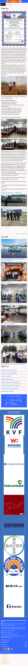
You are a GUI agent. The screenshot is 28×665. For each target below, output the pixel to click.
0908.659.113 (14, 404)
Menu (3, 4)
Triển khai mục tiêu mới (6, 282)
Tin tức (4, 237)
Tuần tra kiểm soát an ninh (10, 388)
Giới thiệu (10, 4)
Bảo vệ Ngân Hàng (8, 379)
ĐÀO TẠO (5, 659)
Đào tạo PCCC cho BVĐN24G (8, 323)
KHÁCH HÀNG (6, 662)
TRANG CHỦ (6, 654)
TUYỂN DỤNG (6, 661)
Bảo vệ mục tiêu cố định (9, 370)
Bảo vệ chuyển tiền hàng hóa (11, 382)
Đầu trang (24, 233)
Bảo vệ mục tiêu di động (9, 373)
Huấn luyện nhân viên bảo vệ (11, 385)
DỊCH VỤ (5, 657)
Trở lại (18, 233)
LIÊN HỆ (5, 663)
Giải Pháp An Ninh (7, 391)
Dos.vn (9, 651)
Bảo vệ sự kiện (6, 376)
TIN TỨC (5, 658)
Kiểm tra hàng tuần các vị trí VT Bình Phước (11, 303)
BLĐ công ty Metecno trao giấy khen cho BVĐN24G (13, 364)
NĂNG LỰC (5, 655)
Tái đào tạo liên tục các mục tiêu (8, 344)
